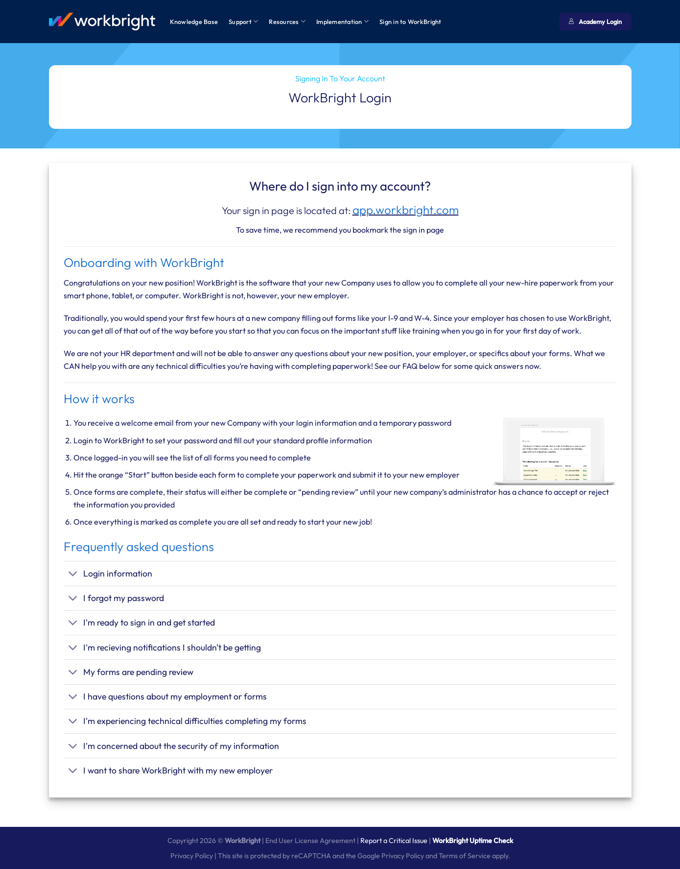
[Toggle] (73, 574)
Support (243, 21)
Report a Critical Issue (393, 840)
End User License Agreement (310, 840)
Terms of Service (465, 855)
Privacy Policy (191, 855)
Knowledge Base (194, 21)
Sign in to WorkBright (410, 21)
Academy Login (595, 21)
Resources (287, 21)
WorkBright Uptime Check (472, 840)
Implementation (342, 21)
